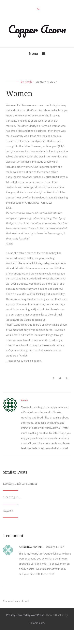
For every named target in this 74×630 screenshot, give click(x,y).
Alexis (28, 81)
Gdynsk (8, 510)
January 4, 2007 (54, 547)
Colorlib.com (36, 623)
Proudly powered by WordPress (25, 615)
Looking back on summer (20, 483)
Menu (33, 53)
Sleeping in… (12, 497)
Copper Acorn (37, 29)
